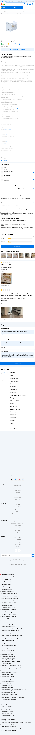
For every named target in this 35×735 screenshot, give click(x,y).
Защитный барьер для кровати (15, 398)
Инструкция (5, 160)
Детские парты (13, 387)
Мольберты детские (14, 428)
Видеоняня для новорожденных (16, 373)
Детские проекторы (14, 383)
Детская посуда (13, 414)
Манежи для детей (13, 406)
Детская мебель (18, 11)
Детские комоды (13, 404)
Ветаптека (17, 546)
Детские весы (12, 372)
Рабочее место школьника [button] (3, 382)
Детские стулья (13, 392)
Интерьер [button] (3, 377)
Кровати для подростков (14, 397)
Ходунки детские (13, 420)
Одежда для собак (17, 544)
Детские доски (13, 429)
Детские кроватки (13, 384)
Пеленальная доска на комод (15, 390)
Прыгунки (12, 423)
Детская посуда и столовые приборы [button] (4, 376)
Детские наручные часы (14, 381)
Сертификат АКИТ (17, 497)
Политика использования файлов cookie (17, 495)
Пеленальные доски (14, 389)
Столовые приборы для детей (15, 412)
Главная (2, 11)
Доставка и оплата (17, 485)
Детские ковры (13, 417)
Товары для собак (17, 541)
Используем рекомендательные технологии (17, 561)
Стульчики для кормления (15, 409)
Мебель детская (13, 386)
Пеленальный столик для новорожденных (18, 395)
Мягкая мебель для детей (14, 394)
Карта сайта (17, 500)
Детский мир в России (13, 564)
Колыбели (12, 403)
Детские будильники (14, 376)
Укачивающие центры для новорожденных (18, 422)
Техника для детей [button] (4, 372)
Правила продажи (17, 490)
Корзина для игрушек (14, 415)
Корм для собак (17, 542)
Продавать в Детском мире (17, 487)
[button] (14, 7)
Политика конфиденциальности (17, 494)
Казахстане (20, 564)
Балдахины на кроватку (14, 400)
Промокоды (17, 492)
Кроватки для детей (5, 13)
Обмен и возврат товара (17, 488)
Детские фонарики (13, 380)
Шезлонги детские (13, 425)
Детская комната (9, 11)
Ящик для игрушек (13, 418)
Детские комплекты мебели (15, 411)
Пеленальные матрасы (14, 408)
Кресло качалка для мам (14, 401)
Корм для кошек (17, 539)
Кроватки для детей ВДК (16, 13)
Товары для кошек (17, 537)
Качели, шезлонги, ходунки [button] (4, 380)
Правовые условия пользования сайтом (17, 560)
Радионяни (12, 375)
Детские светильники (14, 378)
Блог (17, 532)
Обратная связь (17, 499)
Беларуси (24, 564)
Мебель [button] (2, 373)
